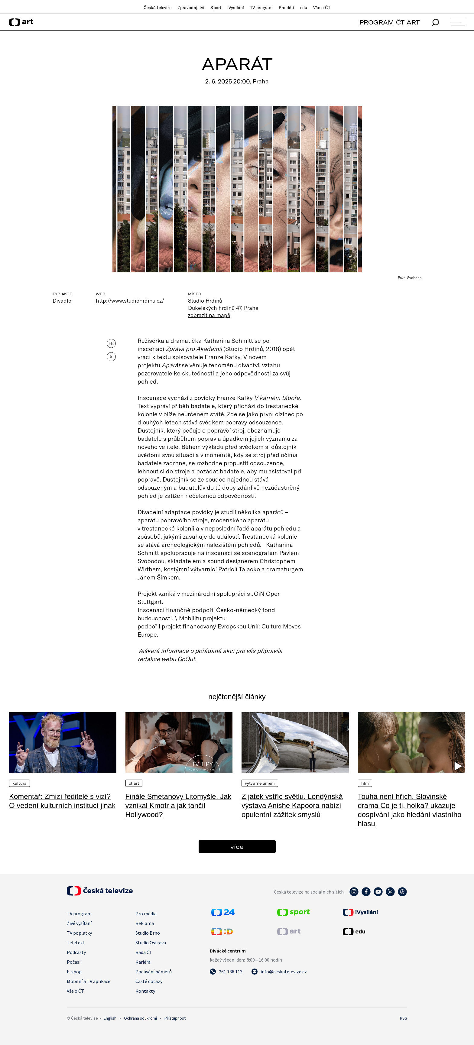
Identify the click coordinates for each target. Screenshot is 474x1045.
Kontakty (145, 991)
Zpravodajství (191, 7)
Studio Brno (147, 933)
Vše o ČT (321, 7)
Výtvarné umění (260, 783)
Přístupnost (175, 1018)
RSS (403, 1018)
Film (365, 783)
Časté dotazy (148, 981)
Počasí (73, 962)
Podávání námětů (153, 972)
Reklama (144, 923)
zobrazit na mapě (209, 315)
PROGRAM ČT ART (389, 22)
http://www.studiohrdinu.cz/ (130, 300)
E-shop (74, 972)
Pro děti (286, 7)
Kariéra (143, 962)
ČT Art (134, 783)
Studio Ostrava (150, 943)
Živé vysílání (79, 923)
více (237, 846)
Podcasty (76, 952)
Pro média (146, 913)
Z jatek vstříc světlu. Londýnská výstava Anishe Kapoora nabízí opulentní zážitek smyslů (292, 805)
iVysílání (235, 7)
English (110, 1018)
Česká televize (158, 7)
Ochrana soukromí (140, 1018)
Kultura (19, 783)
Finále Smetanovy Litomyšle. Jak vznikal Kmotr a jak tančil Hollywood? (178, 805)
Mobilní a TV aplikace (88, 981)
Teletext (76, 943)
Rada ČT (143, 952)
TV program (261, 7)
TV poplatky (79, 933)
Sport (215, 7)
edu (303, 7)
